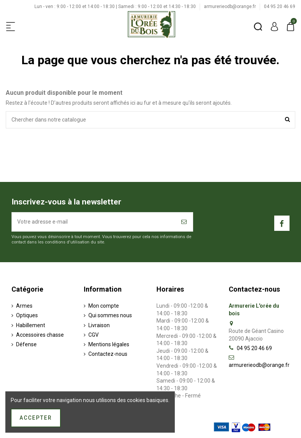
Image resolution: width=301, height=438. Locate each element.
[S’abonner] (184, 222)
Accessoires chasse (40, 335)
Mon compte (103, 306)
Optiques (27, 315)
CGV (93, 335)
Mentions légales (108, 344)
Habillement (30, 325)
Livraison (99, 325)
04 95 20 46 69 (279, 6)
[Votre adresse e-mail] (94, 222)
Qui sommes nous (110, 315)
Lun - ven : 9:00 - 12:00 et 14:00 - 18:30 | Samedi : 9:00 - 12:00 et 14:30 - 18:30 (115, 6)
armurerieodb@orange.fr (230, 6)
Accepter (36, 418)
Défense (26, 344)
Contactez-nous (107, 354)
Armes (24, 306)
